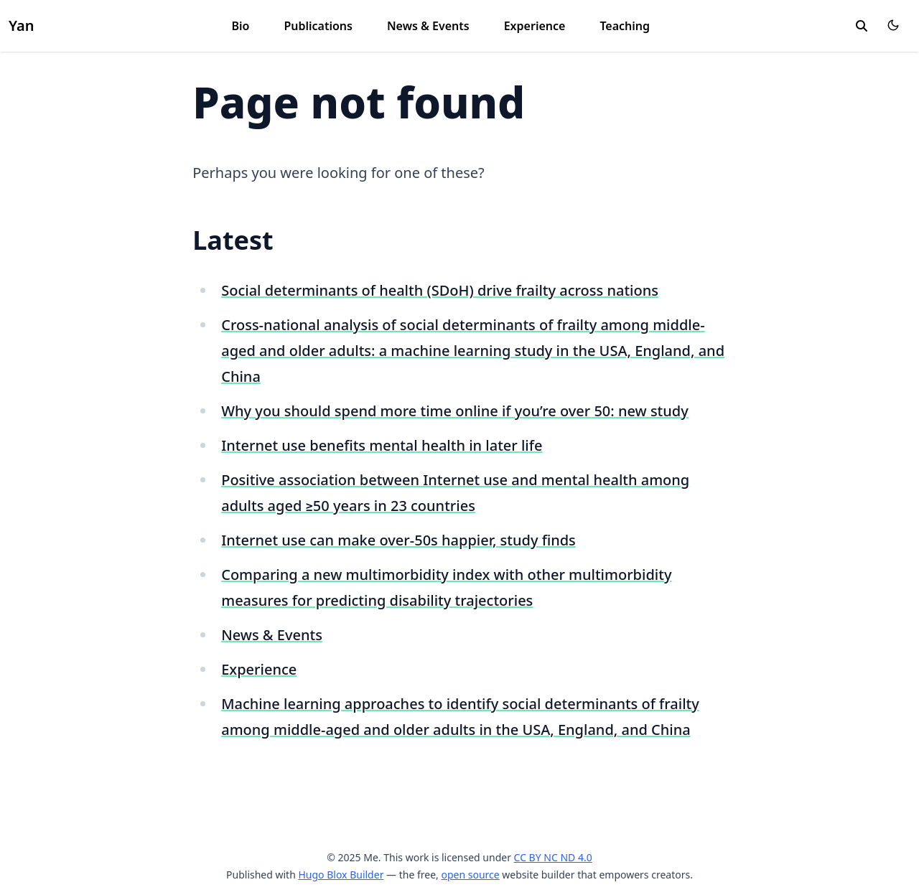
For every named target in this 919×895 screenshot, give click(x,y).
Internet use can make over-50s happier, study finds (398, 540)
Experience (535, 26)
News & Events (428, 26)
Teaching (625, 26)
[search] (861, 26)
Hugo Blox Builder (340, 874)
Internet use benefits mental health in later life (381, 445)
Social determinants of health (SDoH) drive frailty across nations (439, 290)
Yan (21, 25)
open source (470, 874)
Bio (240, 26)
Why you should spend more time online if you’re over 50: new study (455, 411)
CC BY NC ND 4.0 (553, 857)
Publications (318, 26)
